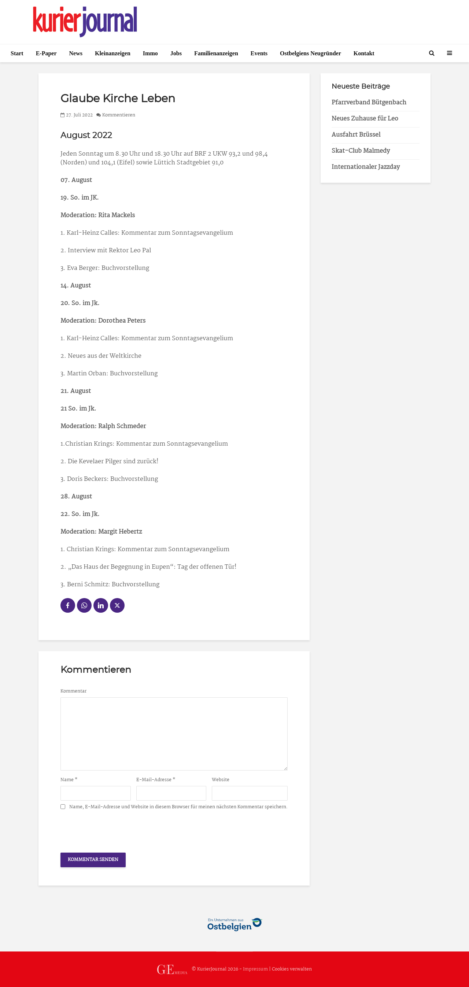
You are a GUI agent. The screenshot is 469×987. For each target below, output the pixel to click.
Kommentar (73, 691)
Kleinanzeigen (112, 53)
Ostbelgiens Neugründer (310, 53)
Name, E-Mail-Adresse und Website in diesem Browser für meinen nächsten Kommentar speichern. (178, 807)
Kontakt (364, 53)
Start (17, 53)
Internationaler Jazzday (366, 167)
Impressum (255, 969)
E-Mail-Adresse (156, 780)
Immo (150, 53)
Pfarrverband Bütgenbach (369, 103)
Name (69, 780)
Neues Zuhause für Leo (365, 119)
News (75, 53)
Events (259, 53)
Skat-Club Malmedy (361, 151)
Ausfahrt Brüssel (356, 135)
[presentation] (116, 829)
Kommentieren (118, 115)
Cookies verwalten (292, 969)
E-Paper (46, 53)
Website (220, 780)
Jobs (176, 53)
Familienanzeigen (216, 53)
